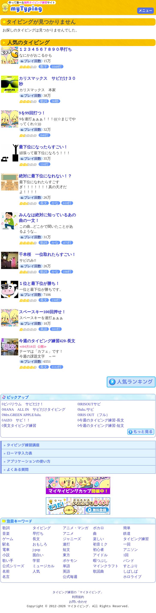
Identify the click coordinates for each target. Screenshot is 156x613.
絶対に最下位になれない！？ (45, 176)
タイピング (42, 528)
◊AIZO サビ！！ (16, 420)
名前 (6, 571)
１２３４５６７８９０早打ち (45, 49)
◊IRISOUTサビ (88, 404)
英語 (66, 571)
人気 (36, 571)
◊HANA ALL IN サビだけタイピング (33, 409)
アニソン (130, 550)
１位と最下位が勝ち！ (39, 283)
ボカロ (98, 528)
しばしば (130, 571)
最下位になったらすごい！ (43, 147)
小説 (6, 555)
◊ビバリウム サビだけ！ (23, 404)
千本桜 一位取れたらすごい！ (47, 254)
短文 (66, 550)
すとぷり (130, 566)
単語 (66, 566)
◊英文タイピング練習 (19, 426)
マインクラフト (105, 566)
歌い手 (7, 560)
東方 (66, 555)
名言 (6, 577)
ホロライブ (132, 577)
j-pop (36, 550)
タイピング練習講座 (23, 445)
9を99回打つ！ (32, 113)
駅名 (6, 544)
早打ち (38, 533)
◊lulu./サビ (85, 409)
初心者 (98, 550)
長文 (36, 539)
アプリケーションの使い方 (28, 461)
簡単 (126, 528)
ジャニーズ (72, 539)
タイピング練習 (136, 539)
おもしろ (40, 544)
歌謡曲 (98, 571)
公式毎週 (70, 577)
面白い (38, 555)
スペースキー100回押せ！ (42, 312)
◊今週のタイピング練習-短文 (100, 426)
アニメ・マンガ (75, 528)
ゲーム (7, 539)
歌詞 (6, 528)
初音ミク (100, 544)
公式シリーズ (13, 566)
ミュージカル (43, 566)
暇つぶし (100, 560)
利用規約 (78, 597)
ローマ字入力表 (19, 453)
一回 (126, 544)
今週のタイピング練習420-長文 (47, 341)
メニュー (145, 10)
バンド (128, 560)
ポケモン (70, 560)
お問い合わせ (78, 602)
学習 (36, 560)
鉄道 (126, 533)
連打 (66, 544)
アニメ (68, 533)
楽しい (98, 539)
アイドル (100, 555)
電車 (6, 550)
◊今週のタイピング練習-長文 (100, 420)
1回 (126, 555)
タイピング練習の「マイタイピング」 (78, 592)
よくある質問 (17, 469)
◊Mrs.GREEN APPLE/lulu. (21, 415)
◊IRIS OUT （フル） (93, 415)
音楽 (6, 533)
